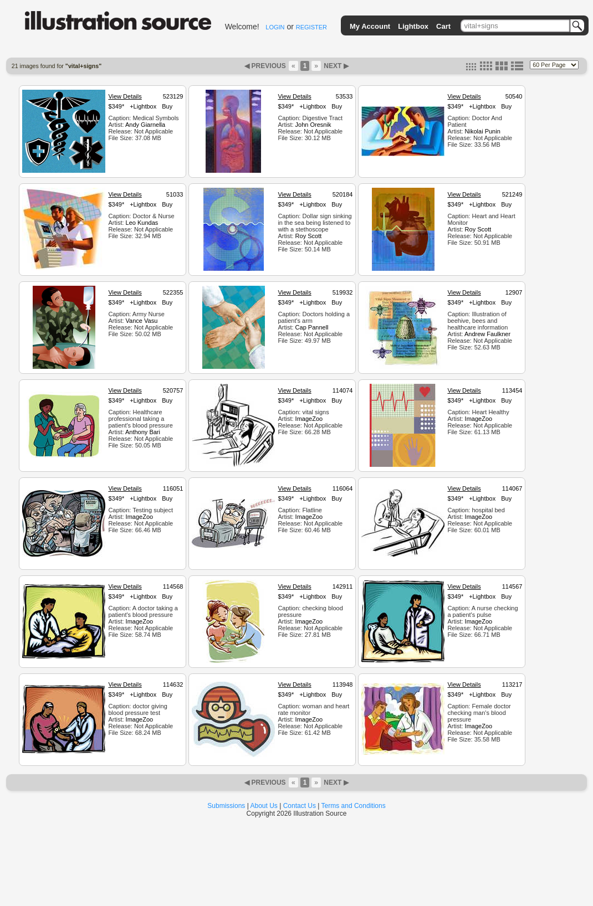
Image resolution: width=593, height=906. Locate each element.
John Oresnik (313, 124)
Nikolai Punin (482, 131)
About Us (264, 806)
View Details (124, 96)
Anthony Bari (142, 432)
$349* (116, 106)
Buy (167, 106)
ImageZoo (309, 418)
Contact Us (299, 806)
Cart (443, 26)
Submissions (226, 806)
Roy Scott (308, 236)
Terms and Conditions (353, 806)
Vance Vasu (142, 320)
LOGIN (274, 27)
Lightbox (413, 26)
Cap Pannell (312, 327)
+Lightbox (143, 106)
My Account (370, 26)
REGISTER (311, 27)
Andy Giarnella (145, 124)
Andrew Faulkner (487, 334)
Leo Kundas (142, 222)
